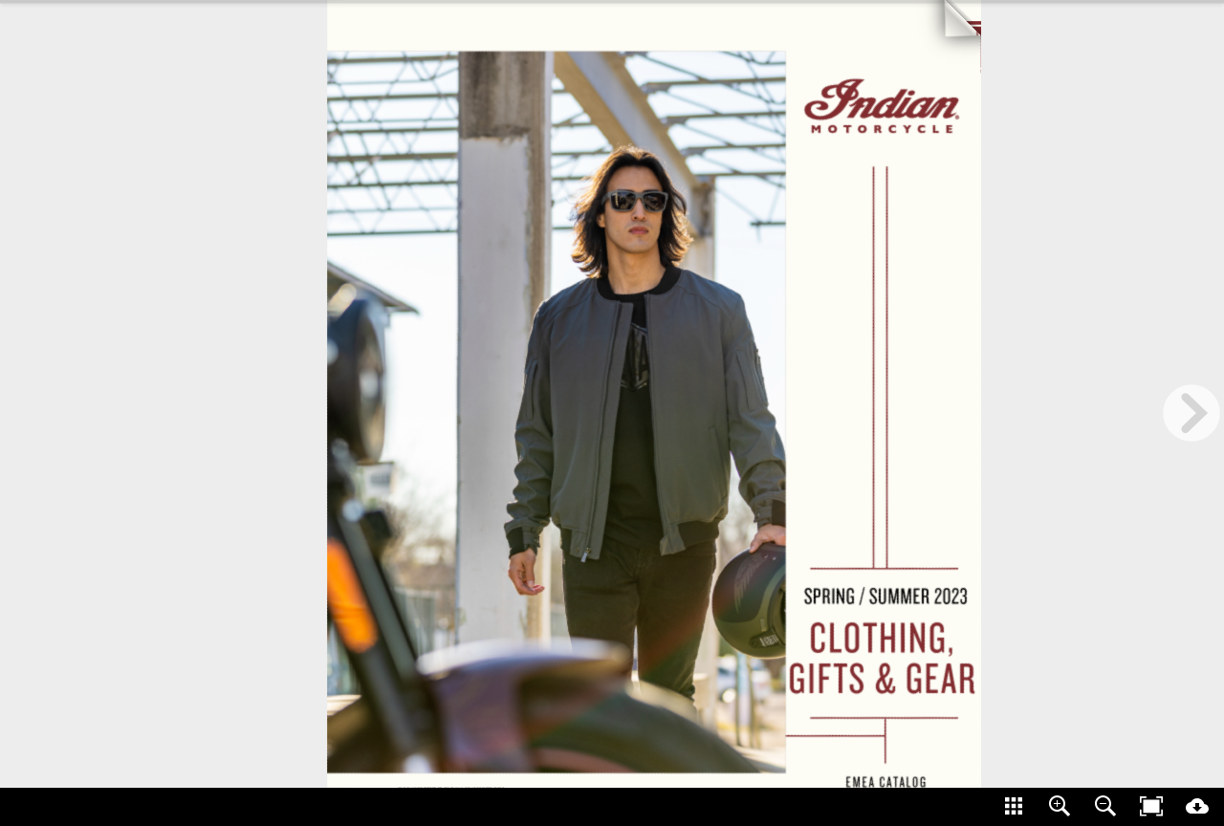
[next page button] (1191, 413)
